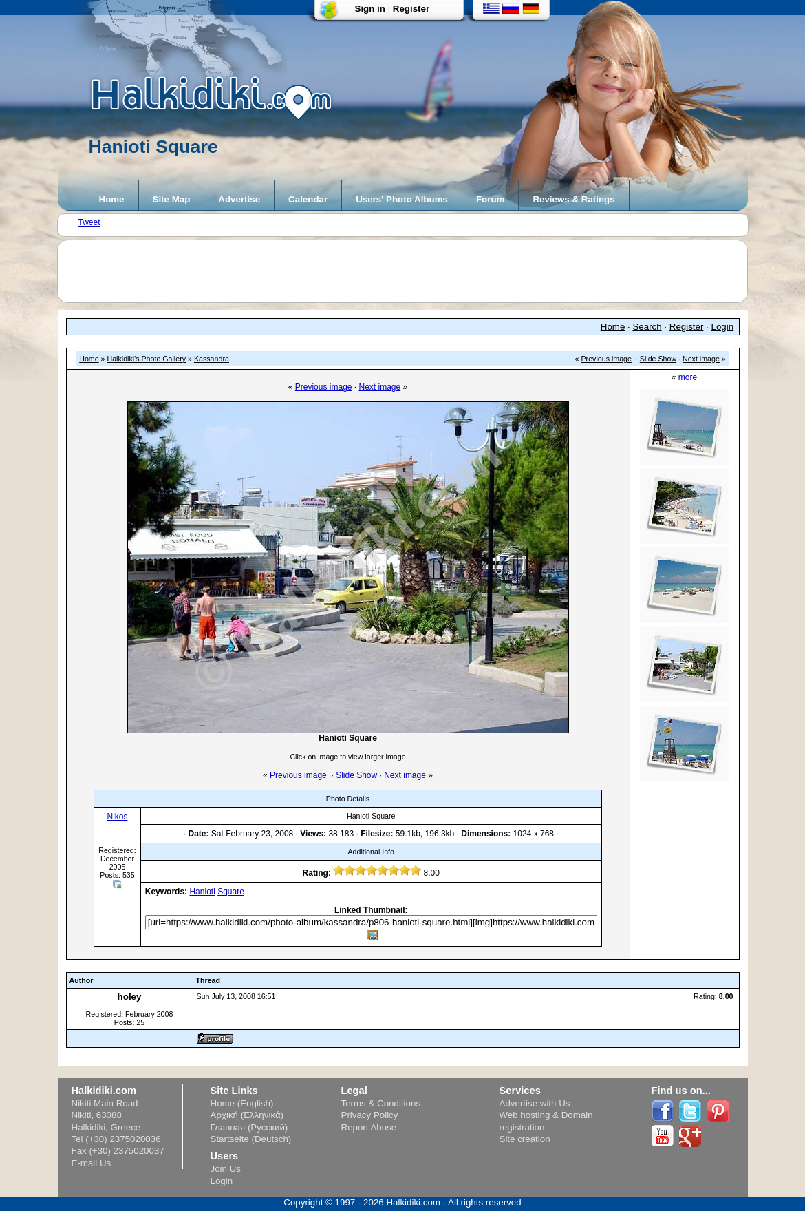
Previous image (606, 359)
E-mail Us (91, 1163)
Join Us (226, 1168)
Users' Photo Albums (402, 199)
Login (722, 327)
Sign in (370, 8)
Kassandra (211, 359)
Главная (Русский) (249, 1127)
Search (646, 327)
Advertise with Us (535, 1103)
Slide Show (658, 359)
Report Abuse (369, 1127)
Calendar (308, 199)
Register (411, 8)
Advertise (239, 199)
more (687, 377)
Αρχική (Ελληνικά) (247, 1115)
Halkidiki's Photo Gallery (146, 359)
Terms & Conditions (381, 1103)
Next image (701, 359)
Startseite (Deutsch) (251, 1139)
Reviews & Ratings (573, 199)
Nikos (117, 816)
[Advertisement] (409, 271)
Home (112, 199)
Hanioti (202, 891)
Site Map (172, 199)
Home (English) (242, 1103)
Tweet (89, 222)
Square (230, 891)
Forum (490, 199)
